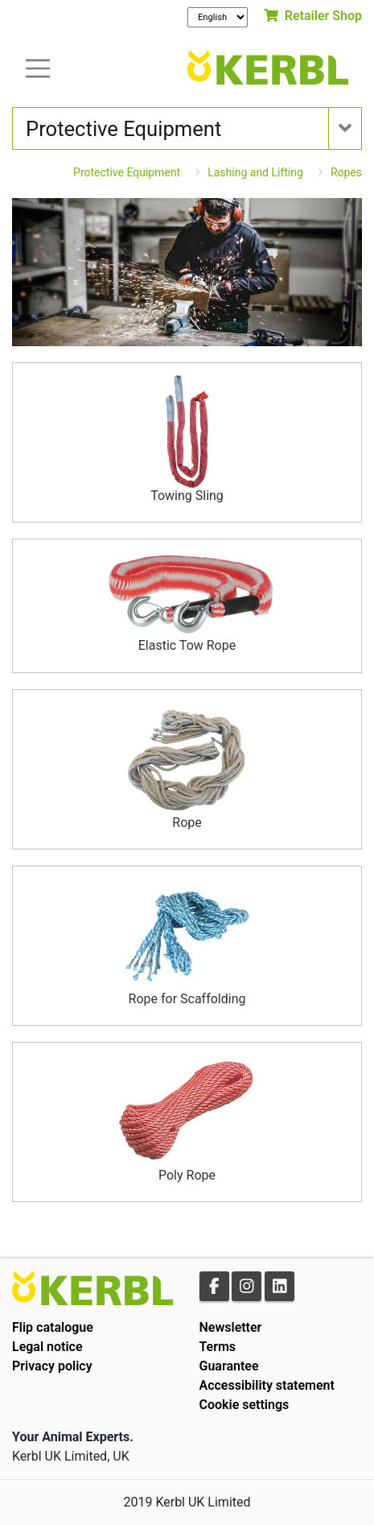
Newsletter (230, 1327)
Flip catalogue (52, 1327)
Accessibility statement (267, 1385)
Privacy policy (52, 1366)
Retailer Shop (313, 15)
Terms (217, 1346)
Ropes (346, 172)
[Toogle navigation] (38, 67)
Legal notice (47, 1346)
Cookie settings (244, 1404)
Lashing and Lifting (255, 172)
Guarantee (229, 1366)
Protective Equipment (126, 172)
